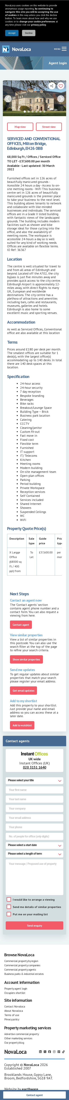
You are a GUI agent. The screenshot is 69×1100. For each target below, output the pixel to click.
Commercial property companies (22, 965)
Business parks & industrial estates (24, 973)
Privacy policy (11, 1019)
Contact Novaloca (14, 1006)
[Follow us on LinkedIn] (40, 1051)
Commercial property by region (21, 960)
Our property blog (14, 1042)
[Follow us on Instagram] (54, 1051)
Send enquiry (34, 925)
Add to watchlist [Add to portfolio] (22, 725)
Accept (11, 33)
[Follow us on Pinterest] (59, 1051)
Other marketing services (18, 1038)
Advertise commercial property (21, 1033)
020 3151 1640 (34, 767)
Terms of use (11, 1014)
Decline (29, 33)
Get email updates (23, 690)
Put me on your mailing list (30, 914)
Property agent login (15, 988)
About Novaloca (13, 1010)
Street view (48, 126)
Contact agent (34, 1095)
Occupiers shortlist (14, 992)
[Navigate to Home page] (16, 49)
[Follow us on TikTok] (63, 1051)
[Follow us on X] (45, 1051)
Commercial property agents (20, 969)
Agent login (58, 62)
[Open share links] (51, 85)
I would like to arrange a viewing (34, 899)
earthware (30, 1088)
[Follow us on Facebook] (49, 1051)
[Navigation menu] (64, 48)
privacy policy (38, 24)
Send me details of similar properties (37, 906)
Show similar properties (26, 659)
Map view (20, 126)
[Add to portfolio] (60, 85)
